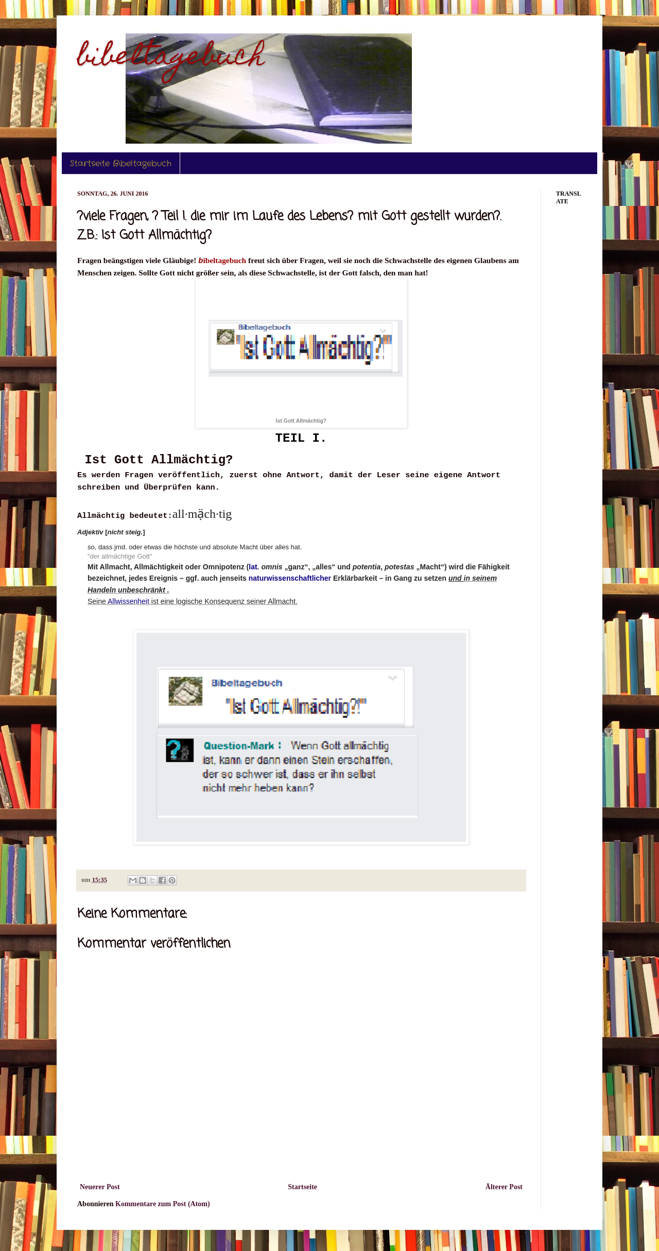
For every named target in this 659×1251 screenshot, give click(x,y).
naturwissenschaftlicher (290, 578)
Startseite (302, 1187)
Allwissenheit (128, 601)
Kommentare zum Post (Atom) (162, 1204)
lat (253, 567)
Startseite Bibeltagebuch (120, 163)
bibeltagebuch (171, 58)
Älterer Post (504, 1187)
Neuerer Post (100, 1187)
